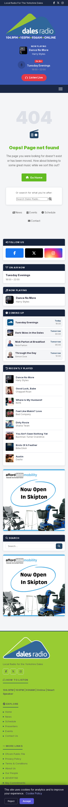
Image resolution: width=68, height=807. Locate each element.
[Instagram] (53, 253)
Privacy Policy (13, 758)
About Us (10, 768)
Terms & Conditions (16, 763)
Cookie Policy (34, 793)
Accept (27, 801)
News (17, 212)
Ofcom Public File (15, 753)
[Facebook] (15, 253)
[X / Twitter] (34, 253)
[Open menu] (60, 89)
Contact (34, 220)
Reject (11, 801)
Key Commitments (15, 782)
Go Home (34, 177)
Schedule (48, 212)
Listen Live (34, 77)
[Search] (32, 199)
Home (8, 711)
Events (31, 212)
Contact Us (11, 735)
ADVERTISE (11, 777)
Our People (11, 773)
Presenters (11, 726)
